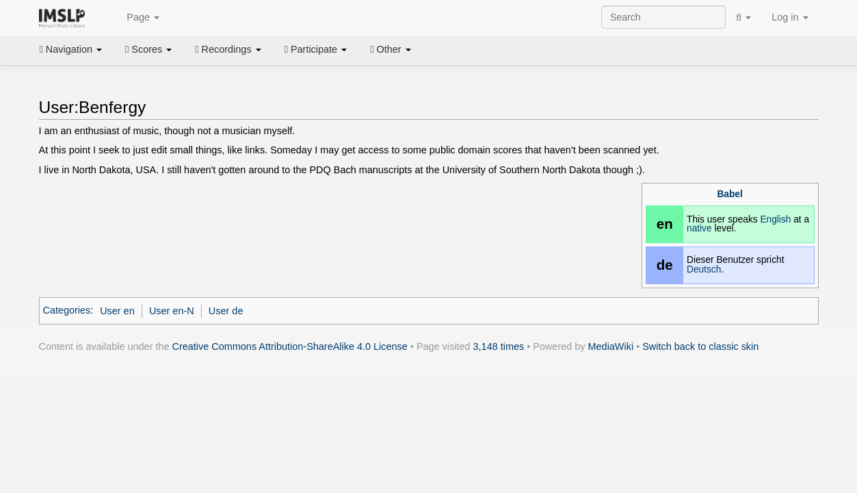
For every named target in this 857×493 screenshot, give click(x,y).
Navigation (71, 49)
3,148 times (499, 346)
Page (135, 18)
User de (226, 310)
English (775, 219)
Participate (316, 49)
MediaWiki (611, 346)
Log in (790, 17)
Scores (148, 49)
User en (117, 310)
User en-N (171, 310)
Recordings (228, 49)
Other (390, 49)
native (699, 228)
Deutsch (704, 269)
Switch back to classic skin (700, 346)
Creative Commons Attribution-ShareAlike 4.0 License (290, 346)
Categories (67, 310)
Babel (729, 194)
